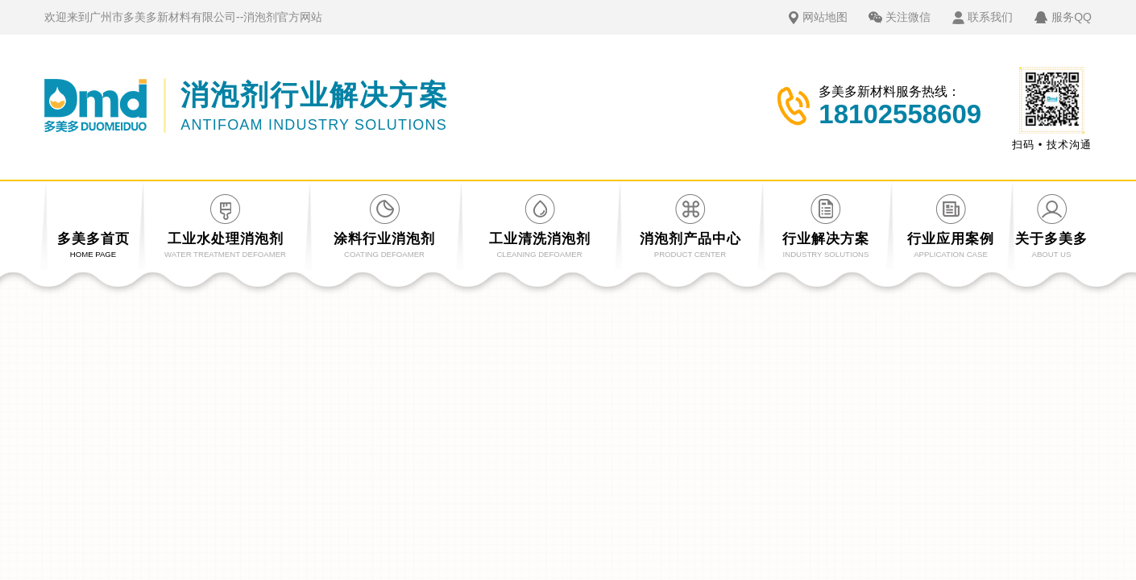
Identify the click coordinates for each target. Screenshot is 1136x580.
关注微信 (908, 16)
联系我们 (990, 16)
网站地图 (825, 16)
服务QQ (1071, 16)
